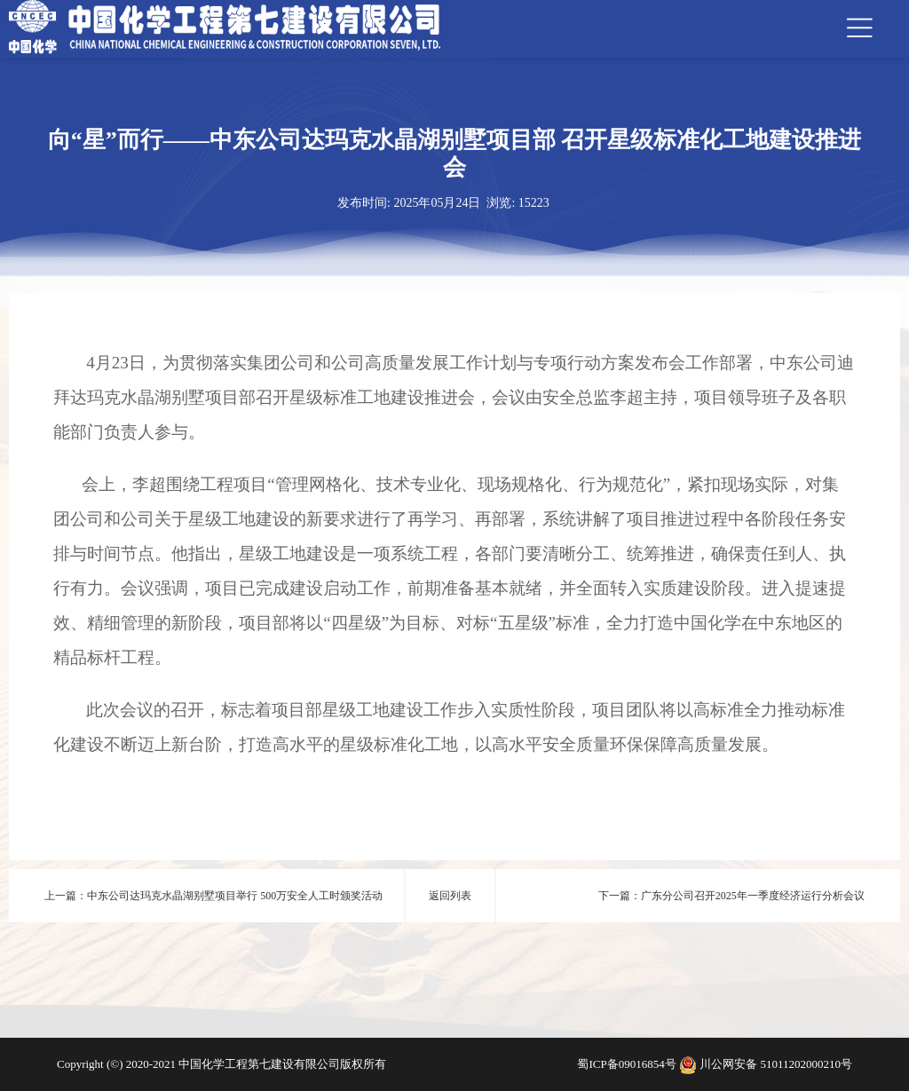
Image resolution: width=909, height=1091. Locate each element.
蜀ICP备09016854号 (627, 1064)
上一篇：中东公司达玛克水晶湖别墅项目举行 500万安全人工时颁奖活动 (213, 895)
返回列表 (450, 895)
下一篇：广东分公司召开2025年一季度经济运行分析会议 (731, 895)
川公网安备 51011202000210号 (776, 1064)
